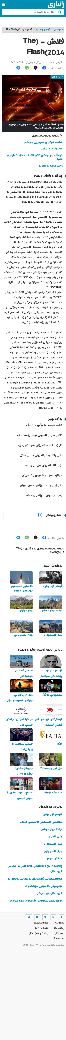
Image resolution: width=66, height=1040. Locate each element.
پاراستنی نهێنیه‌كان (38, 933)
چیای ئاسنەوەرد (53, 844)
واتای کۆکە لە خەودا (50, 166)
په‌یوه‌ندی (59, 923)
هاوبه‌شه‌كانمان (40, 923)
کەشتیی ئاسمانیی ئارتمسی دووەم (41, 822)
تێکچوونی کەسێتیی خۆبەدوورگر (43, 886)
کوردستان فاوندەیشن (49, 894)
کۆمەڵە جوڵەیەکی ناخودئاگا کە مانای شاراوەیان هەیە (34, 157)
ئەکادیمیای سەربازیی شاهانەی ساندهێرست (36, 901)
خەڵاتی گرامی (54, 859)
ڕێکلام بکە (59, 928)
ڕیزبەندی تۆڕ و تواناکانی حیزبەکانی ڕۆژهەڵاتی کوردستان (35, 869)
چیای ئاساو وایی (52, 851)
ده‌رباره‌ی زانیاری (40, 928)
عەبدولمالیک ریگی (51, 149)
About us (59, 938)
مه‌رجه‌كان (59, 933)
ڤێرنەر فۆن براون (52, 815)
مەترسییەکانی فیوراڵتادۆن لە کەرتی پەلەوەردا (35, 879)
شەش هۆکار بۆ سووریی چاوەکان (43, 142)
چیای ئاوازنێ (55, 837)
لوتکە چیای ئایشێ (51, 829)
